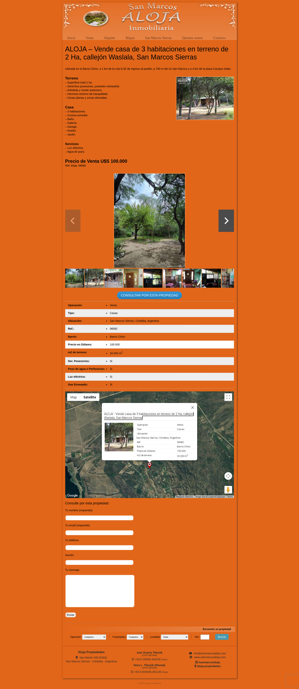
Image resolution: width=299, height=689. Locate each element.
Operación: (76, 637)
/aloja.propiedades (208, 666)
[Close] (192, 407)
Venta (90, 38)
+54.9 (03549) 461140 (149, 671)
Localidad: (155, 637)
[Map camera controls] (228, 476)
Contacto (219, 38)
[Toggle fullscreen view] (228, 397)
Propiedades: (120, 637)
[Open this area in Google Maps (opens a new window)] (72, 495)
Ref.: (197, 637)
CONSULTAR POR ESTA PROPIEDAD (149, 295)
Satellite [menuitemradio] (89, 397)
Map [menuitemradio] (73, 397)
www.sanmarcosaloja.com (208, 657)
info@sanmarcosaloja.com (207, 653)
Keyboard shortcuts (184, 497)
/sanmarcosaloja (207, 662)
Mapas (130, 38)
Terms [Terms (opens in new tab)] (230, 497)
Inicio (72, 38)
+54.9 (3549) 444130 (149, 659)
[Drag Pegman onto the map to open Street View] (228, 490)
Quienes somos (192, 38)
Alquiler (109, 38)
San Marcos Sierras (158, 38)
